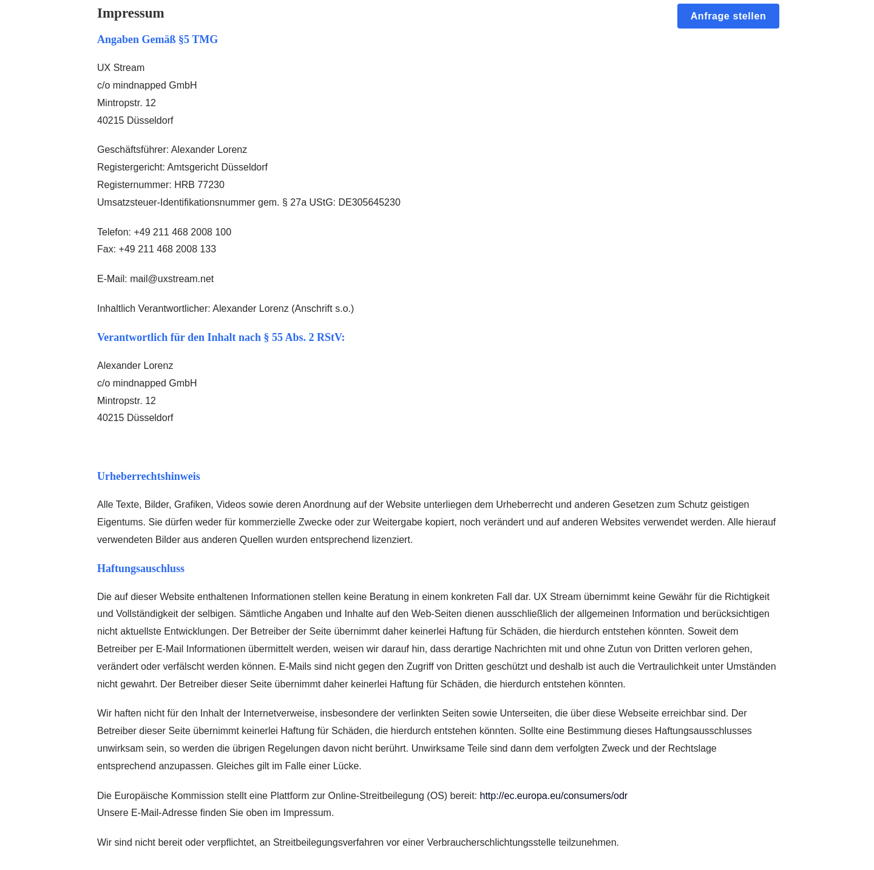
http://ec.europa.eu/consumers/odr (554, 796)
